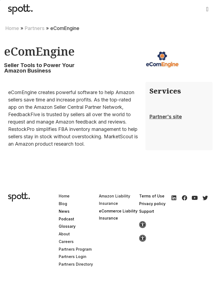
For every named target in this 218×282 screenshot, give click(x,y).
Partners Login (72, 256)
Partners (35, 28)
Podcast (66, 219)
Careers (66, 241)
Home (12, 28)
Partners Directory (76, 264)
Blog (63, 203)
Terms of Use (151, 196)
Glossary (67, 226)
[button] (207, 9)
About (64, 234)
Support (146, 211)
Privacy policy (152, 203)
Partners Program (75, 249)
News (64, 211)
